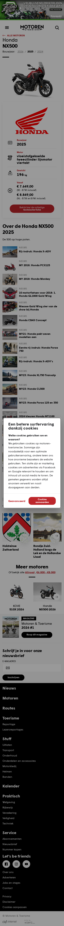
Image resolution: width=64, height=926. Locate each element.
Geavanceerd (16, 500)
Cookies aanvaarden (42, 500)
